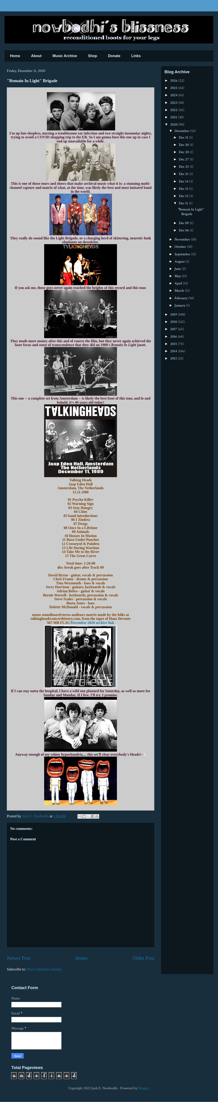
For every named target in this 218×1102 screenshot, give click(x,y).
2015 (174, 344)
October (181, 246)
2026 (174, 80)
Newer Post (18, 958)
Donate (114, 56)
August (180, 261)
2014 (174, 351)
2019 (174, 314)
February (181, 298)
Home (15, 56)
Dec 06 (184, 230)
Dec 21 (184, 174)
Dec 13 (184, 188)
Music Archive (65, 56)
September (183, 254)
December (182, 131)
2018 (174, 321)
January (180, 305)
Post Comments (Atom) (44, 969)
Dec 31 (184, 137)
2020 (174, 124)
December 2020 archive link (92, 623)
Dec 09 (184, 223)
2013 (174, 358)
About (36, 56)
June (178, 268)
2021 (174, 117)
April (179, 283)
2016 (174, 336)
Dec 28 (184, 152)
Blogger (143, 1088)
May (178, 276)
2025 (174, 88)
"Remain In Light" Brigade (191, 211)
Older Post (143, 958)
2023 (174, 102)
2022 (174, 110)
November (183, 239)
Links (136, 56)
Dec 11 (184, 203)
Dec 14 (184, 181)
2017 (174, 329)
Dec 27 (184, 159)
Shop (92, 56)
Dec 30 (184, 144)
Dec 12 (184, 196)
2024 (174, 95)
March (180, 290)
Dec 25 (184, 166)
